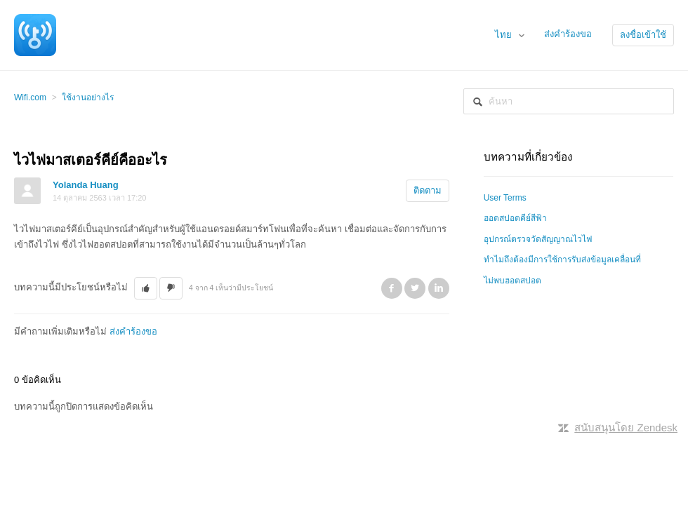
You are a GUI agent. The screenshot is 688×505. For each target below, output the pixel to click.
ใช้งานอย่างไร (88, 97)
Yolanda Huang (86, 185)
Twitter (414, 288)
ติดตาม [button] (428, 190)
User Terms (505, 198)
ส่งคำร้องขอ (568, 34)
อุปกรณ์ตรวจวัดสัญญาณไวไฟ (538, 239)
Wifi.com (30, 97)
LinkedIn (438, 288)
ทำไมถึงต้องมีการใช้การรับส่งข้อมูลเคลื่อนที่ (562, 259)
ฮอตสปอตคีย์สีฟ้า (515, 218)
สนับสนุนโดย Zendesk (625, 427)
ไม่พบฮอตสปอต (512, 280)
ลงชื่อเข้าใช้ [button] (643, 34)
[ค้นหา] (568, 101)
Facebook (391, 288)
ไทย (505, 34)
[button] (145, 288)
